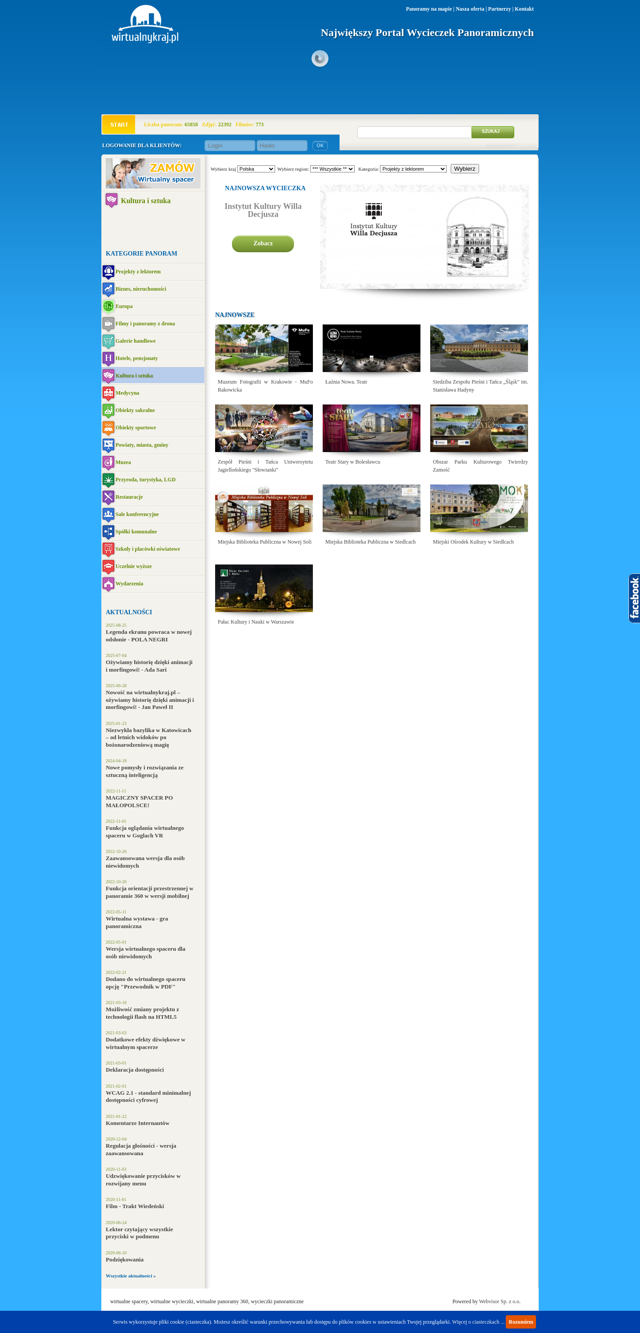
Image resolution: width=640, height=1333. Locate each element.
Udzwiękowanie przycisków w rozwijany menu (143, 1180)
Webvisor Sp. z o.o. (500, 1301)
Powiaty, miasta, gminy (142, 445)
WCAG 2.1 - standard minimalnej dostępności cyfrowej (148, 1096)
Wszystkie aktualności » (131, 1275)
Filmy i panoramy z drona (145, 323)
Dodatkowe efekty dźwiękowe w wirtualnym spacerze (145, 1043)
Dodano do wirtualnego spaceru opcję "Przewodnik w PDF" (145, 983)
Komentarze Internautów (137, 1123)
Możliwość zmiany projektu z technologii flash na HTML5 (142, 1013)
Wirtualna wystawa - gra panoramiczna (137, 922)
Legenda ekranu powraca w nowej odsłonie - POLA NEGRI (149, 635)
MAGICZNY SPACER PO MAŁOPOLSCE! (139, 801)
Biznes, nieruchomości (141, 289)
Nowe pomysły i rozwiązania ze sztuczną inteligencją (145, 771)
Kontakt (524, 9)
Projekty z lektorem (138, 271)
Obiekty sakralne (135, 410)
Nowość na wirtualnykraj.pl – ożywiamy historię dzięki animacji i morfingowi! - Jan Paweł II (150, 699)
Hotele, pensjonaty (137, 358)
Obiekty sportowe (136, 427)
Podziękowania (125, 1259)
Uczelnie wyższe (134, 566)
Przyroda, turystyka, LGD (146, 479)
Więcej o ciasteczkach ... (478, 1322)
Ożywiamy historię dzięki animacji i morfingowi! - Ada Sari (149, 666)
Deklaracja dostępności (135, 1069)
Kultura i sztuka (146, 200)
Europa (124, 306)
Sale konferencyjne (137, 514)
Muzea (123, 462)
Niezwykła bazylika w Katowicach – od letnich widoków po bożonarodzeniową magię (148, 737)
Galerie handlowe (136, 341)
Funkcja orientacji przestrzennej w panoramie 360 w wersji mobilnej (149, 892)
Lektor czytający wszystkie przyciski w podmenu (139, 1233)
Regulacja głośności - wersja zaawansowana (141, 1149)
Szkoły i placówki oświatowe (148, 549)
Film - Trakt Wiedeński (135, 1206)
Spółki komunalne (136, 531)
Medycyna (127, 393)
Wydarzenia (129, 583)
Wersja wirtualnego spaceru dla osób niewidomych (145, 952)
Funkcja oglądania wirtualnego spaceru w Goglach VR (145, 832)
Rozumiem (520, 1322)
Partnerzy (499, 9)
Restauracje (129, 497)
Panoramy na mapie (429, 9)
